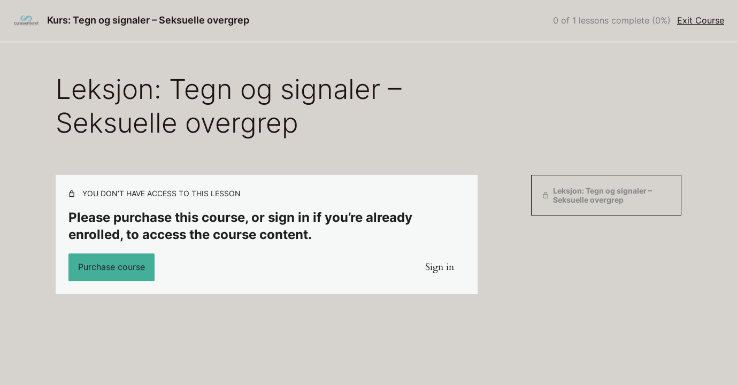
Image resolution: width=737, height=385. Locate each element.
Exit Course (700, 20)
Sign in (439, 267)
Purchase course (111, 266)
